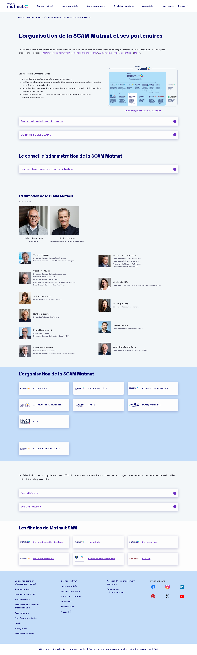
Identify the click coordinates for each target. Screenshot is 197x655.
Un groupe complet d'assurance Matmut (25, 582)
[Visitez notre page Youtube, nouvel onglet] (182, 596)
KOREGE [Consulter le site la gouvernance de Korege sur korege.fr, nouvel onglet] (146, 559)
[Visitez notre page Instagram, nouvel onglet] (167, 587)
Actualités (147, 6)
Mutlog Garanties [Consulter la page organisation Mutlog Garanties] (151, 405)
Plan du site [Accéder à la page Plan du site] (59, 649)
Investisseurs (67, 607)
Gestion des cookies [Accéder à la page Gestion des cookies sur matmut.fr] (140, 649)
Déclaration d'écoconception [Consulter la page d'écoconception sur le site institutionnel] (115, 590)
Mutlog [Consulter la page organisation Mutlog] (91, 405)
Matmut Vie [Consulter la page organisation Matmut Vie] (94, 542)
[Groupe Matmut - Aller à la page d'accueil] (17, 6)
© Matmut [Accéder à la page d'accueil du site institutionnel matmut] (44, 649)
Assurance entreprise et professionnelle (27, 606)
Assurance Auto (23, 589)
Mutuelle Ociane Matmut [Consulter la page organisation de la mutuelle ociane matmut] (85, 53)
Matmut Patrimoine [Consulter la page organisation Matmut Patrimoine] (43, 559)
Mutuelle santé (22, 599)
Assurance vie (22, 613)
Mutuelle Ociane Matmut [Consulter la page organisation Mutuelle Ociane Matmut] (155, 388)
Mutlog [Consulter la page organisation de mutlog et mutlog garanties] (108, 53)
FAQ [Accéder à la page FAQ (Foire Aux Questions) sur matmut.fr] (156, 649)
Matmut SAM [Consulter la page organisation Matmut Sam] (40, 388)
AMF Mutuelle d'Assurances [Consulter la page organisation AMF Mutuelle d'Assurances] (47, 405)
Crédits (18, 623)
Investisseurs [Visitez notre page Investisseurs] (168, 6)
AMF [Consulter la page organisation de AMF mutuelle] (101, 53)
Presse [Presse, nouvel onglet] (64, 612)
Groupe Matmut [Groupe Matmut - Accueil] (69, 581)
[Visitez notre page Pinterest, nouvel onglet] (153, 596)
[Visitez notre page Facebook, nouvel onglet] (153, 587)
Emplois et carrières (124, 6)
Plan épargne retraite (26, 618)
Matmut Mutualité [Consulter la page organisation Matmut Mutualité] (97, 388)
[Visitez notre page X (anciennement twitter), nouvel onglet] (167, 596)
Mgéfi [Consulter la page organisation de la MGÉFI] (137, 53)
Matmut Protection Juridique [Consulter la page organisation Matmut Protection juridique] (48, 542)
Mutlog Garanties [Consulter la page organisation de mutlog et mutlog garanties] (122, 53)
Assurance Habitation (26, 594)
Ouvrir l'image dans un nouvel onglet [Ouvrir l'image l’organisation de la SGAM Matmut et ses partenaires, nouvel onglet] (142, 87)
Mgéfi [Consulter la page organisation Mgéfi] (36, 421)
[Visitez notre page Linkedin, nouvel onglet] (182, 587)
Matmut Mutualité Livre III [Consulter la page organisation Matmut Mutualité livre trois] (46, 448)
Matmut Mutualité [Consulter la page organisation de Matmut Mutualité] (61, 53)
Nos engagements (95, 6)
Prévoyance (21, 628)
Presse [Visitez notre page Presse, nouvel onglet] (181, 6)
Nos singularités (70, 6)
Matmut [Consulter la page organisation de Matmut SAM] (47, 53)
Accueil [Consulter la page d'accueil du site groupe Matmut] (21, 17)
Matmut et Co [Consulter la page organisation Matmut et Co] (149, 542)
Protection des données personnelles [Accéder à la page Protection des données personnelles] (108, 649)
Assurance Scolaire (24, 634)
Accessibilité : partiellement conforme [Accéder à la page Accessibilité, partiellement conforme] (121, 582)
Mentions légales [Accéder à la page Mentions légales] (77, 649)
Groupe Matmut (45, 6)
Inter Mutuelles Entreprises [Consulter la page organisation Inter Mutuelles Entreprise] (101, 559)
